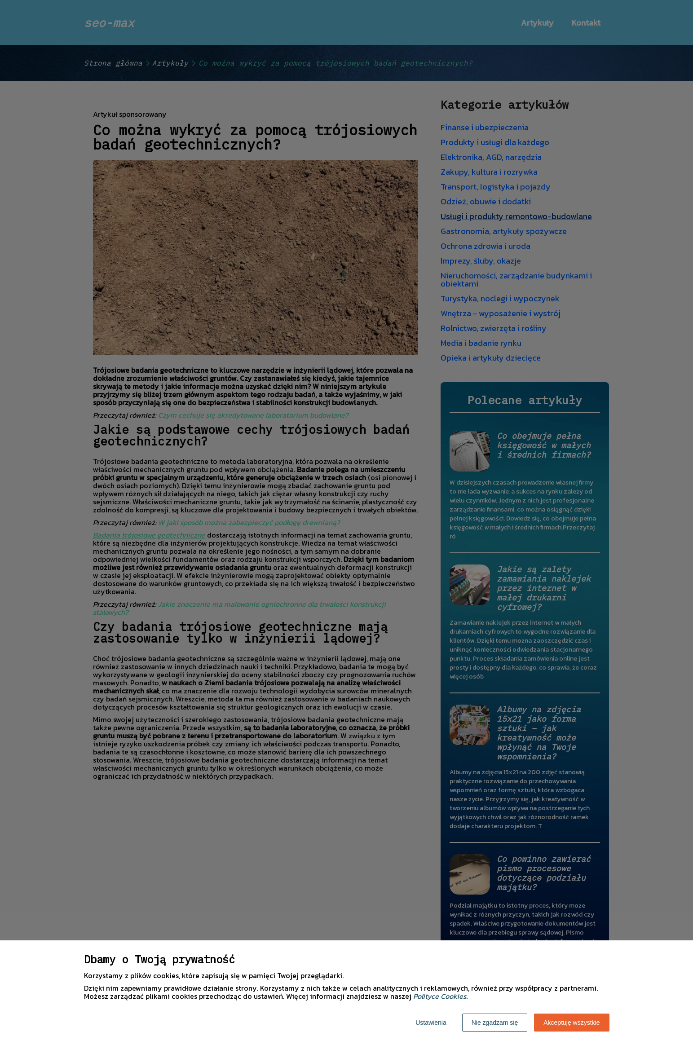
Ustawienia (430, 1022)
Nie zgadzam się (495, 1022)
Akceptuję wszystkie (571, 1022)
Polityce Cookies (439, 996)
